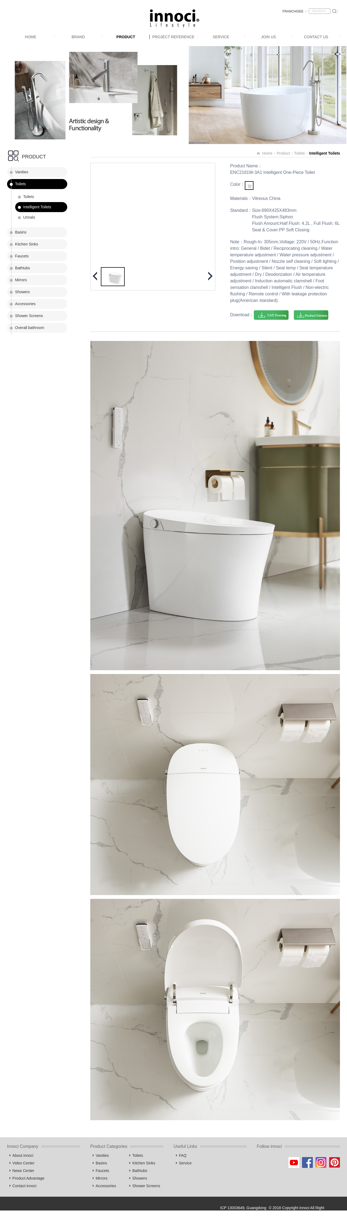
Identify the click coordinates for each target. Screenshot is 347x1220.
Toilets (20, 184)
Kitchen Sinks (26, 244)
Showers (22, 292)
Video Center (23, 1163)
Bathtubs (22, 268)
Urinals (29, 217)
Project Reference (173, 37)
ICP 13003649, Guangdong (243, 1208)
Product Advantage (28, 1178)
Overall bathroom (29, 327)
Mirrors (21, 280)
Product (125, 37)
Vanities (21, 172)
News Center (23, 1170)
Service (221, 37)
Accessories (25, 304)
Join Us (268, 37)
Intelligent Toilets (37, 207)
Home (30, 37)
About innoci (22, 1155)
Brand (78, 37)
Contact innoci (24, 1186)
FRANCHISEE (292, 11)
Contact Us (316, 37)
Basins (21, 232)
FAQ (183, 1155)
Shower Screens (29, 316)
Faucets (22, 256)
